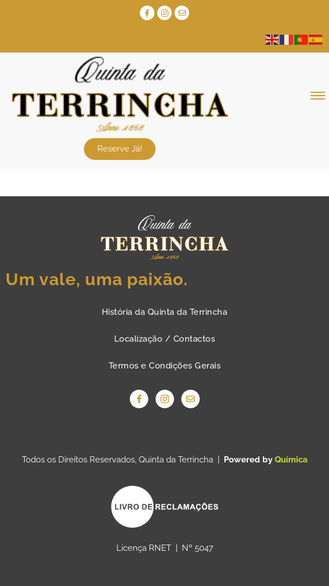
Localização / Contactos (164, 339)
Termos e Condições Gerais (165, 366)
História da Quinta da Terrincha (165, 312)
